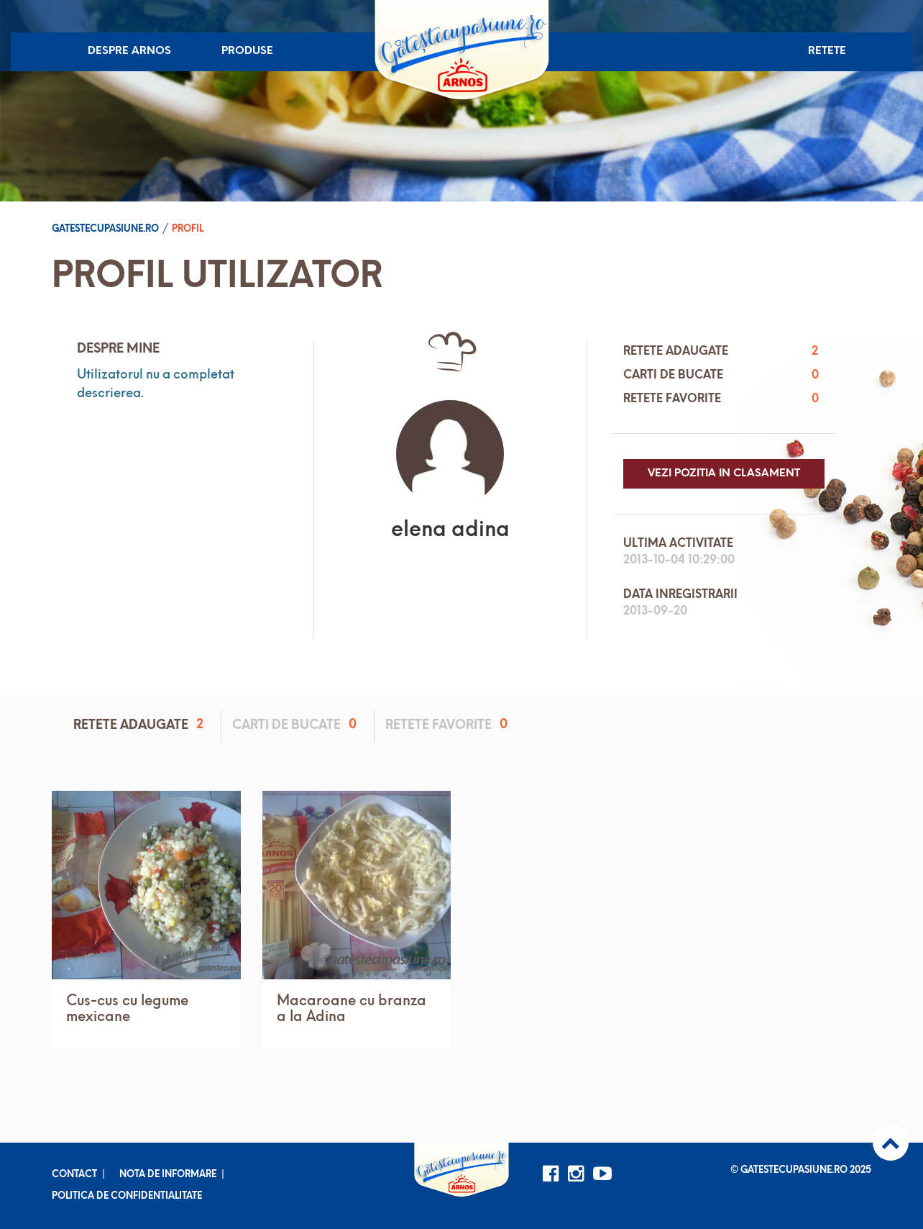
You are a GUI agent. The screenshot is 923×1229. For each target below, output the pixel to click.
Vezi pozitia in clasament (724, 473)
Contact (74, 1174)
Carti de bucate (297, 725)
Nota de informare (167, 1174)
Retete (827, 51)
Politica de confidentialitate (127, 1196)
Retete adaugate (140, 725)
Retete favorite (449, 725)
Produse (247, 51)
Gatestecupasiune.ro (105, 229)
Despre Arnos (129, 51)
